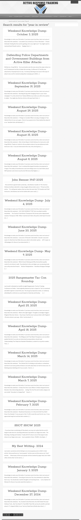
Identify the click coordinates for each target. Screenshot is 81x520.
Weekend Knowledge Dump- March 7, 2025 (27, 378)
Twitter (74, 2)
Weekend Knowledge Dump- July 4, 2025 (27, 202)
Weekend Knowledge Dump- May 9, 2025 (27, 253)
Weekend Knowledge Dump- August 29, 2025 (27, 109)
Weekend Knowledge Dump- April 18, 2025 (27, 328)
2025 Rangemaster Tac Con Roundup (27, 279)
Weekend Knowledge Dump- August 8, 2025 (27, 157)
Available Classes (18, 16)
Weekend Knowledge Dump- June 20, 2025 (27, 228)
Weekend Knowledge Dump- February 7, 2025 (27, 403)
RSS (77, 2)
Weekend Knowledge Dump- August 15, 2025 (27, 133)
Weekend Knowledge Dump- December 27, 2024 (27, 492)
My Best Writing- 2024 (27, 446)
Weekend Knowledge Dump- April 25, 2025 (27, 303)
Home (10, 16)
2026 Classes (35, 16)
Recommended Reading (46, 16)
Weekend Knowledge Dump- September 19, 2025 (27, 84)
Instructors (27, 16)
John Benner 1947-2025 (27, 180)
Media (70, 16)
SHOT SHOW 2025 (27, 425)
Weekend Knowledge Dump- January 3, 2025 (27, 468)
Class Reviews (63, 16)
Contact (56, 16)
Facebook (72, 2)
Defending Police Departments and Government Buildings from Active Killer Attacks (27, 58)
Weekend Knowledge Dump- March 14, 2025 (27, 354)
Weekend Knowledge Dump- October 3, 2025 (27, 32)
